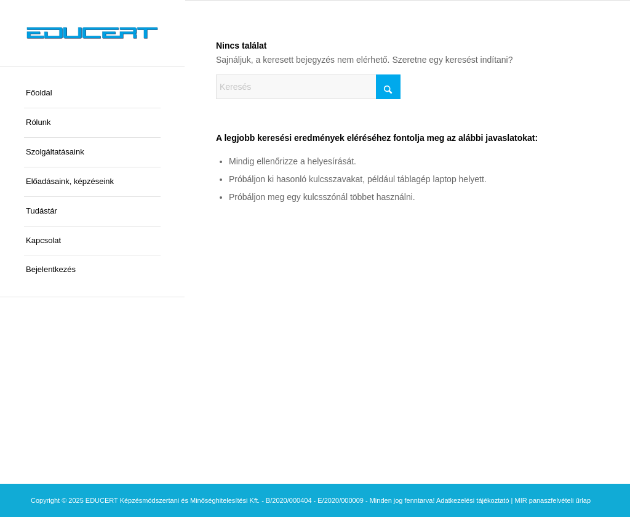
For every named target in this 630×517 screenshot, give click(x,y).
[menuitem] (92, 93)
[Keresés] (308, 86)
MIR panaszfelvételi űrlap (553, 500)
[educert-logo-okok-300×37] (92, 33)
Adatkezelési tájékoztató (472, 500)
